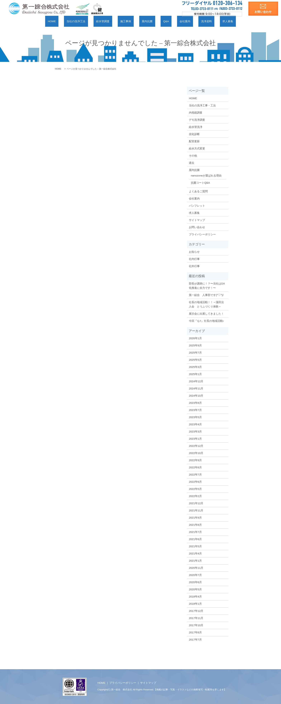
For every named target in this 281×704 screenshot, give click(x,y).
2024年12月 (196, 381)
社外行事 (194, 265)
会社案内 (178, 21)
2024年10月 (196, 395)
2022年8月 (195, 467)
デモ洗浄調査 (197, 119)
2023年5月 (195, 416)
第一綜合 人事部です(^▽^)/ (206, 294)
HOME (67, 21)
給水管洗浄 (195, 126)
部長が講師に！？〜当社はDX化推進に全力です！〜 (207, 285)
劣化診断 (194, 133)
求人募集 (212, 21)
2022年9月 (195, 460)
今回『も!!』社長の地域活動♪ (206, 320)
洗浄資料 (195, 21)
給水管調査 (110, 21)
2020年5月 (195, 589)
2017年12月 (196, 610)
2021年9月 (195, 517)
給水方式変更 (197, 148)
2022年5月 (195, 488)
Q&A (164, 21)
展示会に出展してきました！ (206, 313)
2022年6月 (195, 481)
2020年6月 (195, 581)
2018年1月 (195, 603)
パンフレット (197, 205)
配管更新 (194, 141)
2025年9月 (195, 345)
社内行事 (194, 258)
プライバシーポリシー (202, 234)
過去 (191, 162)
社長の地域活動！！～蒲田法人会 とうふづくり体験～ (206, 304)
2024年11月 (196, 388)
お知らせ (194, 251)
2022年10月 (196, 452)
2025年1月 (195, 373)
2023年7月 (195, 409)
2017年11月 (196, 617)
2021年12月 (196, 503)
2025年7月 (195, 352)
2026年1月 (195, 338)
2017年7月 (195, 639)
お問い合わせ (197, 227)
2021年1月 (195, 560)
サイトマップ (197, 219)
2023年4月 (195, 424)
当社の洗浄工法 (87, 21)
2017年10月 (196, 625)
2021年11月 (196, 510)
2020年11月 (196, 567)
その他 (193, 155)
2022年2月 (195, 495)
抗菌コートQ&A (200, 182)
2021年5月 (195, 546)
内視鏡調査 (195, 112)
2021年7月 (195, 531)
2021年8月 (195, 524)
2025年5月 (195, 359)
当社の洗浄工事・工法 (202, 105)
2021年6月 (195, 538)
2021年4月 (195, 553)
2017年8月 (195, 632)
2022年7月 (195, 474)
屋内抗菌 (150, 21)
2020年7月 (195, 574)
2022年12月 (196, 445)
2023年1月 (195, 438)
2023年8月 (195, 402)
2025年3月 (195, 366)
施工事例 (130, 21)
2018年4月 (195, 596)
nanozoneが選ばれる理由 (206, 175)
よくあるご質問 (198, 191)
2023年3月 (195, 431)
